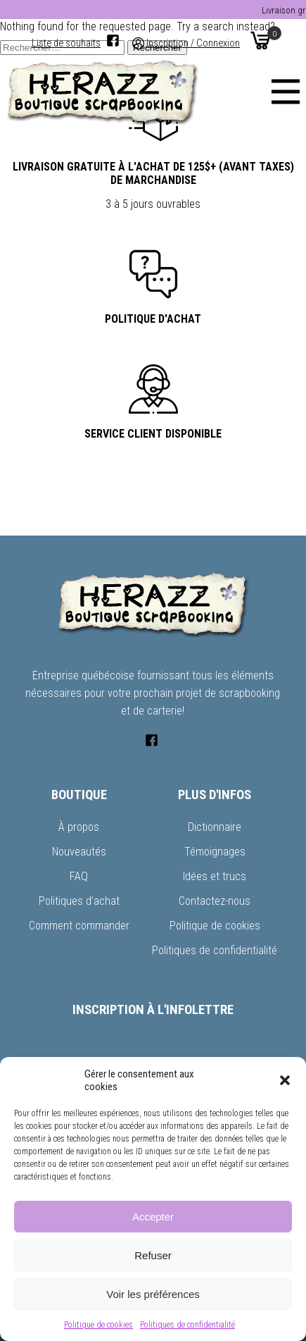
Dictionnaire (214, 827)
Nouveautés (79, 851)
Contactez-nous (214, 901)
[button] (285, 1080)
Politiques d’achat (79, 901)
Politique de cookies (98, 1325)
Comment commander (79, 925)
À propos (78, 827)
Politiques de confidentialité (187, 1325)
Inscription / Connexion (193, 43)
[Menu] (286, 92)
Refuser (153, 1255)
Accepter (153, 1217)
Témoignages (215, 851)
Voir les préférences (153, 1294)
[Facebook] (113, 41)
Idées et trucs (214, 876)
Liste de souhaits (66, 43)
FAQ (79, 876)
